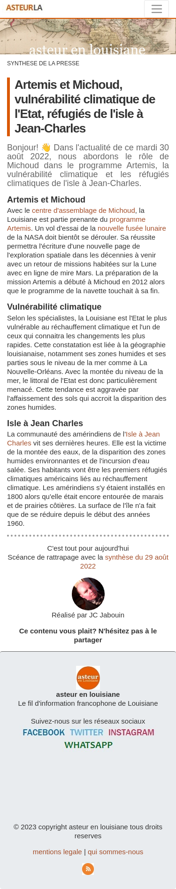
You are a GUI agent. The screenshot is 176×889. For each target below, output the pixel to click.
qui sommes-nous (115, 852)
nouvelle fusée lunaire (132, 228)
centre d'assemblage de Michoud (83, 210)
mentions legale (57, 852)
